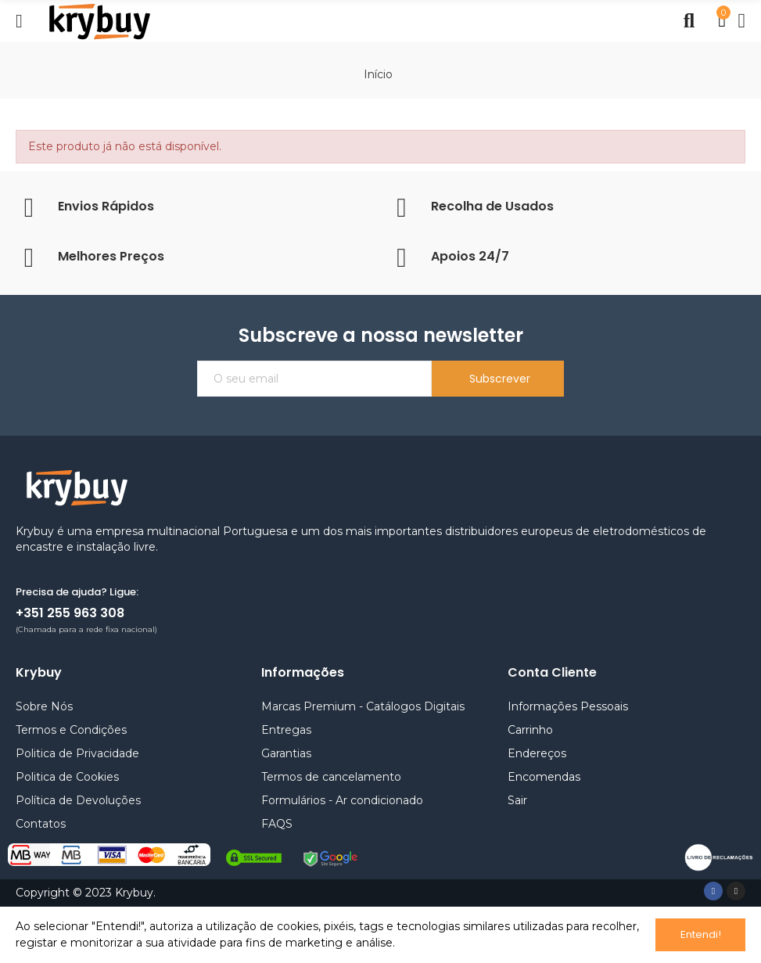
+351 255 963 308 (70, 613)
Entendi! (700, 934)
